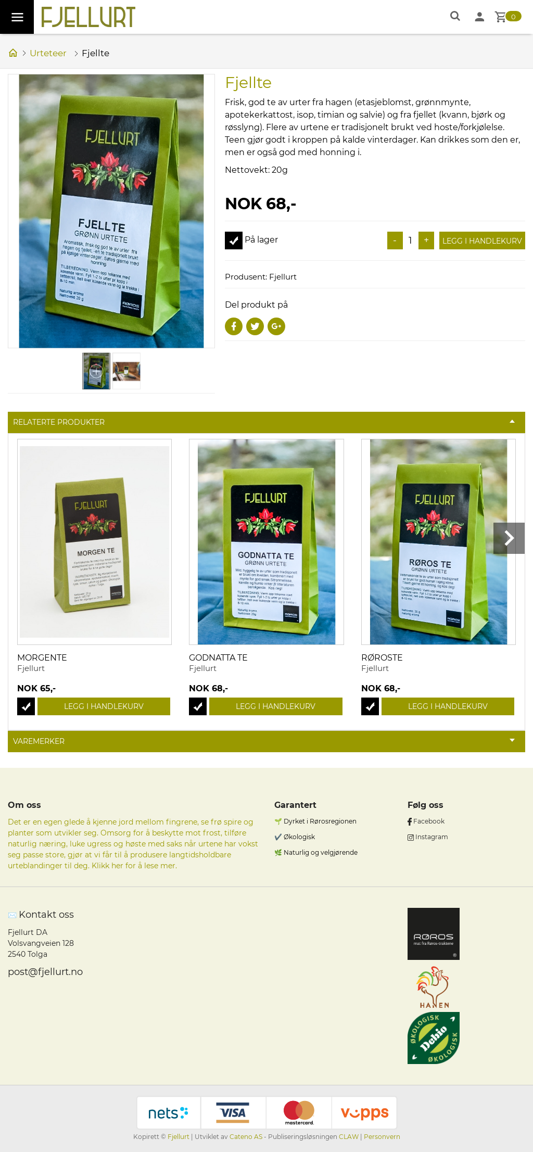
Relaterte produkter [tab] (264, 422)
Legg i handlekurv (482, 241)
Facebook (429, 821)
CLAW (349, 1137)
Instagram (431, 837)
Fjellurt (178, 1137)
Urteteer (48, 53)
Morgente (42, 658)
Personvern (382, 1137)
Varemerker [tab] (264, 741)
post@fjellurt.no (45, 972)
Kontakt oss (46, 914)
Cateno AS (246, 1137)
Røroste (382, 658)
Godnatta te (218, 658)
